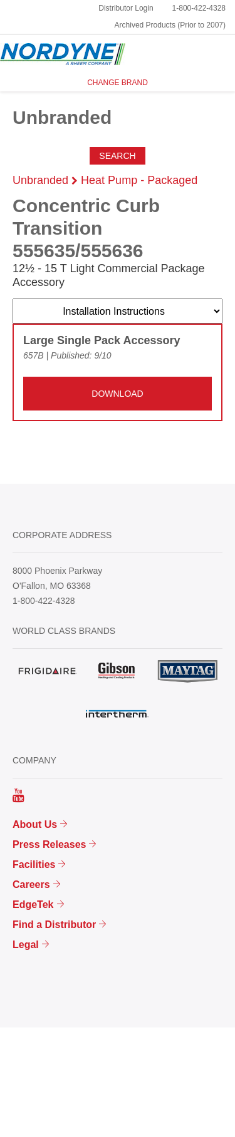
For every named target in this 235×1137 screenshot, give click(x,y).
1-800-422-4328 (199, 8)
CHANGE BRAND (117, 82)
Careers (31, 884)
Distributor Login (125, 8)
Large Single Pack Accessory (101, 340)
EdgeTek (33, 904)
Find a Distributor (54, 924)
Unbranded (40, 180)
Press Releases (49, 844)
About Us (35, 824)
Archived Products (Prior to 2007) (170, 25)
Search (117, 156)
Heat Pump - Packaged (139, 180)
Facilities (34, 864)
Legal (26, 944)
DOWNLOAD (117, 394)
